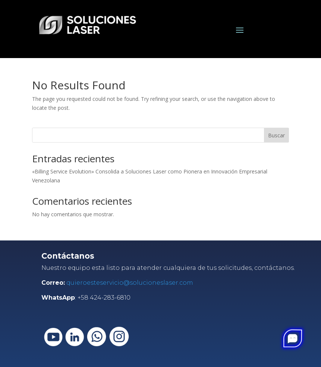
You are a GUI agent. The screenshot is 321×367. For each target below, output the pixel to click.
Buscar (276, 135)
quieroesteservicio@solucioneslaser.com (129, 282)
